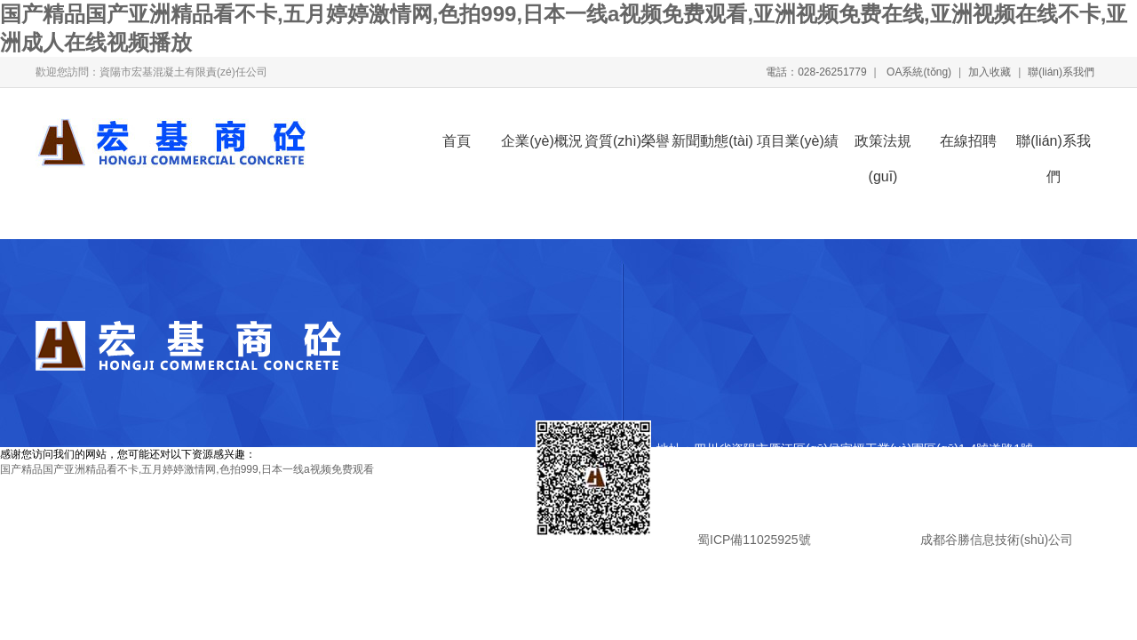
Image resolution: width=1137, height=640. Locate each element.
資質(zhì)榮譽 (627, 140)
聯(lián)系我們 (1061, 72)
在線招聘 (968, 140)
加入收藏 (989, 72)
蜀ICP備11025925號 (754, 539)
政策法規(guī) (883, 146)
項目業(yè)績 (798, 140)
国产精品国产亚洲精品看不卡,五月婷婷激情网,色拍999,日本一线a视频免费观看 (187, 469)
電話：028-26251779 (816, 72)
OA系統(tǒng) (917, 72)
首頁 (456, 140)
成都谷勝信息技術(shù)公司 (995, 539)
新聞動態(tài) (712, 140)
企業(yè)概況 (542, 140)
